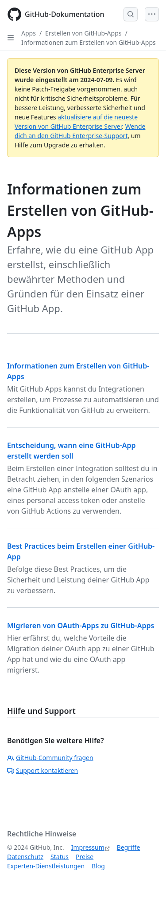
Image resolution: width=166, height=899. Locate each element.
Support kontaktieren (42, 770)
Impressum (87, 847)
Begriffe (128, 847)
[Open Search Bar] (131, 14)
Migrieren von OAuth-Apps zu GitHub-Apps (80, 625)
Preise (84, 856)
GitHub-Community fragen (50, 757)
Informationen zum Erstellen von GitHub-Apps (88, 42)
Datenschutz (25, 856)
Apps (28, 33)
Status (59, 856)
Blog (98, 866)
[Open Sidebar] (11, 38)
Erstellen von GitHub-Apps (83, 33)
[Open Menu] (152, 14)
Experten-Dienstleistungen (46, 866)
